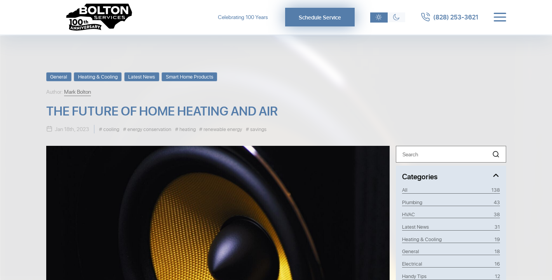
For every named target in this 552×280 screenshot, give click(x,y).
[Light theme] (379, 17)
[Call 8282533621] (449, 17)
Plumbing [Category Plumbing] (451, 202)
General (58, 76)
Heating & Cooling (98, 76)
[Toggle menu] (500, 17)
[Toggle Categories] (451, 176)
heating (187, 129)
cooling (110, 129)
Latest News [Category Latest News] (451, 226)
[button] (496, 154)
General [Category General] (451, 251)
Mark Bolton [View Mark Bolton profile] (77, 91)
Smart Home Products (189, 76)
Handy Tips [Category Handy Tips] (451, 276)
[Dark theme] (396, 17)
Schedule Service (320, 17)
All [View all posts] (451, 189)
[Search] (451, 154)
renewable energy (222, 129)
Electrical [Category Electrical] (451, 263)
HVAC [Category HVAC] (451, 214)
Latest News (141, 76)
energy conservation (148, 129)
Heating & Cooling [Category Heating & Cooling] (451, 239)
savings (257, 129)
